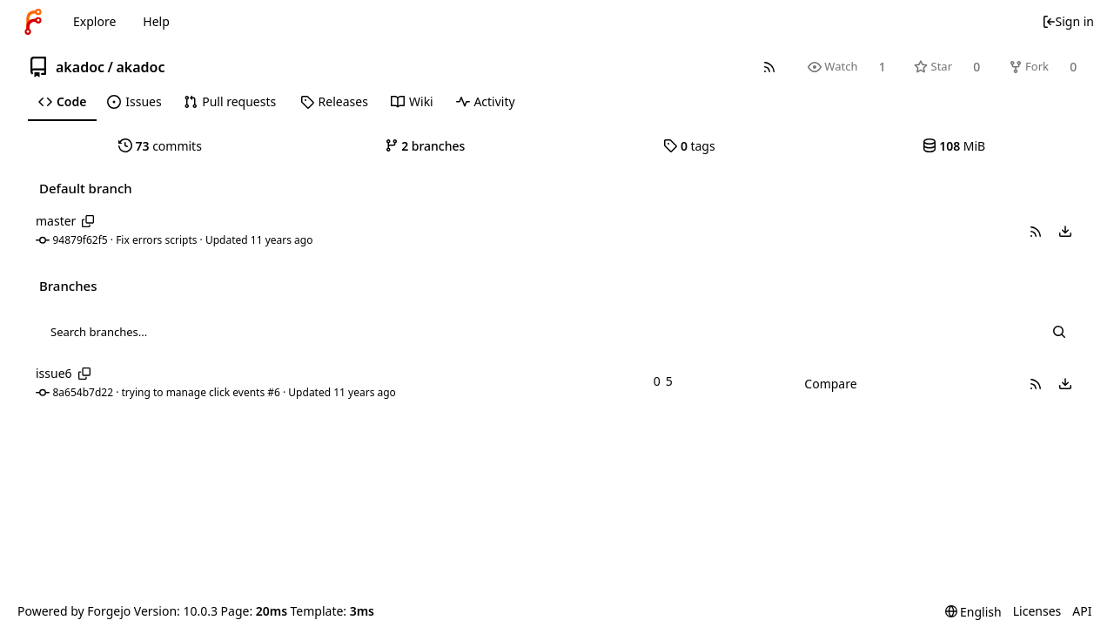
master (56, 220)
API (1081, 611)
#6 (273, 392)
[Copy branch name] (88, 221)
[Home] (33, 21)
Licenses (1037, 611)
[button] (1036, 232)
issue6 (54, 373)
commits (160, 146)
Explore (94, 21)
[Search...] (1059, 331)
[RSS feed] (769, 66)
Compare (830, 383)
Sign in (1068, 21)
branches (425, 146)
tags (689, 146)
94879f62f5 (80, 240)
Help (156, 21)
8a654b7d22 (83, 392)
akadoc (80, 67)
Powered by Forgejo (74, 611)
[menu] (1065, 232)
